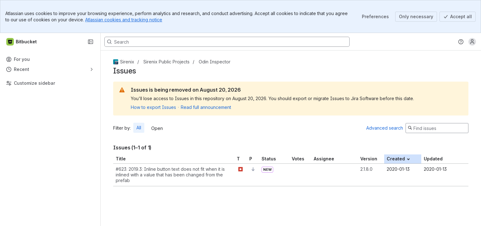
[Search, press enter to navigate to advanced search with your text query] (227, 42)
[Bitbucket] (22, 42)
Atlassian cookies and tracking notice (123, 19)
